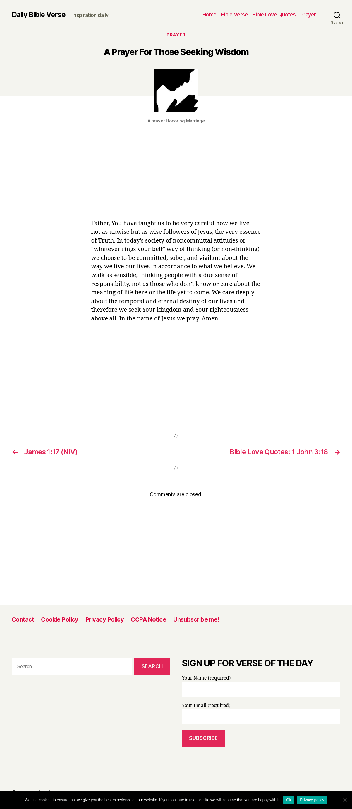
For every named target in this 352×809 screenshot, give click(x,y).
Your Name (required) (261, 686)
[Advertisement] (176, 176)
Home (209, 14)
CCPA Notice (148, 619)
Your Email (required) (261, 713)
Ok (288, 800)
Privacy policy (312, 800)
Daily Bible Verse (39, 14)
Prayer (308, 14)
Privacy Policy (104, 619)
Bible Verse (234, 14)
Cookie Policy (59, 619)
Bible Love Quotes (274, 14)
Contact (23, 619)
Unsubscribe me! (196, 619)
